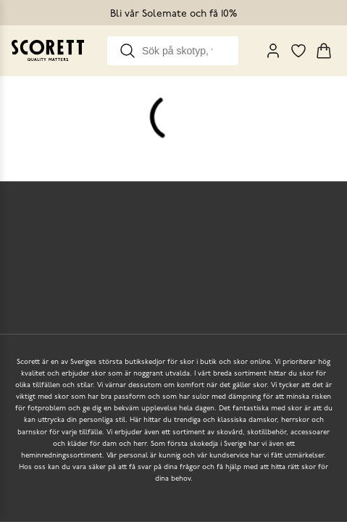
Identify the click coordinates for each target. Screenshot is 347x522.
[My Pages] (273, 50)
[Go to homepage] (48, 50)
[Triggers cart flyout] (323, 50)
